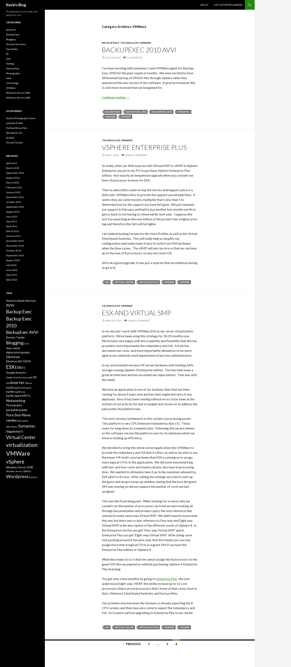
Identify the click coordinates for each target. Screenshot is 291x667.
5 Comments (134, 57)
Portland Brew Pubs (16, 127)
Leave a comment (136, 155)
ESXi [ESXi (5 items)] (18, 367)
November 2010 (15, 245)
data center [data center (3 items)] (13, 348)
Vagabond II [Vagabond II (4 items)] (14, 431)
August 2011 (13, 211)
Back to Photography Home (20, 118)
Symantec (184, 111)
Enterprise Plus (166, 579)
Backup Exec (110, 42)
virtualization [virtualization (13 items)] (22, 445)
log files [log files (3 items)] (10, 391)
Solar (9, 78)
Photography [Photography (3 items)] (14, 405)
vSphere (126, 116)
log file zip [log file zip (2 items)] (20, 391)
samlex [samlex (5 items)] (11, 420)
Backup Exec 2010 (136, 111)
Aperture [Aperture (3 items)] (11, 300)
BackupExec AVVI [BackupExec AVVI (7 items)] (22, 332)
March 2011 (12, 231)
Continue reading (115, 97)
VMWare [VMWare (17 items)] (18, 453)
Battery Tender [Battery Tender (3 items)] (15, 337)
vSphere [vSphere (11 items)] (15, 461)
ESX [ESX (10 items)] (10, 367)
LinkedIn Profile (14, 123)
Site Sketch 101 (14, 132)
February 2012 (14, 187)
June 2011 (11, 216)
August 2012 (13, 177)
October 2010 (13, 250)
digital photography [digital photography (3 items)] (18, 352)
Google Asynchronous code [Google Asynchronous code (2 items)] (19, 377)
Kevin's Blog (16, 5)
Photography (13, 73)
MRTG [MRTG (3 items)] (26, 395)
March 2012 (12, 182)
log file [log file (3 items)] (10, 387)
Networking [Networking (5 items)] (15, 400)
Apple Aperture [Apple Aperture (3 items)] (26, 300)
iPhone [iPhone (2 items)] (28, 383)
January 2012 (13, 192)
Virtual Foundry (14, 142)
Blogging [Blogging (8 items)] (14, 342)
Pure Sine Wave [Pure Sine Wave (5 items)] (18, 415)
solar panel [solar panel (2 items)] (22, 420)
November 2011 (15, 197)
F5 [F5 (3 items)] (23, 367)
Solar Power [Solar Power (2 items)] (12, 426)
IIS (7, 53)
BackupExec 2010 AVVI (139, 50)
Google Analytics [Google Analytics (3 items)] (16, 372)
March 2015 (12, 168)
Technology (129, 42)
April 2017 (11, 163)
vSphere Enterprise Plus (144, 147)
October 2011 (13, 202)
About (204, 4)
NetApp (10, 63)
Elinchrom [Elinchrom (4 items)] (13, 357)
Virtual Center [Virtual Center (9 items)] (21, 437)
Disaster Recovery (16, 44)
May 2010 (11, 274)
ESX (107, 282)
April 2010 (11, 279)
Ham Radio (12, 49)
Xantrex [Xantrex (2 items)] (33, 477)
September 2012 (15, 172)
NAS (8, 58)
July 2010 (11, 265)
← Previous (131, 644)
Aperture (11, 29)
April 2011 (11, 226)
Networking (12, 68)
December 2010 (15, 240)
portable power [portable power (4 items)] (17, 410)
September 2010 (15, 255)
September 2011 (15, 206)
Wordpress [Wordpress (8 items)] (17, 476)
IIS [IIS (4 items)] (35, 377)
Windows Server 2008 (18, 92)
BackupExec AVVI (162, 111)
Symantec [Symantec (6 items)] (26, 426)
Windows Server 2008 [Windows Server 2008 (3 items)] (19, 467)
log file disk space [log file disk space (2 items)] (22, 387)
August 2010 (13, 260)
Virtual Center (124, 282)
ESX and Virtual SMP (136, 313)
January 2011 (13, 236)
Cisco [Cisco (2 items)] (26, 343)
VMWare (145, 42)
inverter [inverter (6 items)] (17, 382)
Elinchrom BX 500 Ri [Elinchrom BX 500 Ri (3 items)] (18, 361)
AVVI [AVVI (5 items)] (10, 305)
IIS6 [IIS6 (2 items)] (8, 383)
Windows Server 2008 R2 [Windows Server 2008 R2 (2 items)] (18, 471)
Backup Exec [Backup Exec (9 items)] (19, 311)
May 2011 (11, 221)
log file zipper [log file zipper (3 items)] (14, 395)
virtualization (148, 282)
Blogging (10, 39)
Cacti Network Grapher (228, 4)
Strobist (10, 137)
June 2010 (11, 269)
